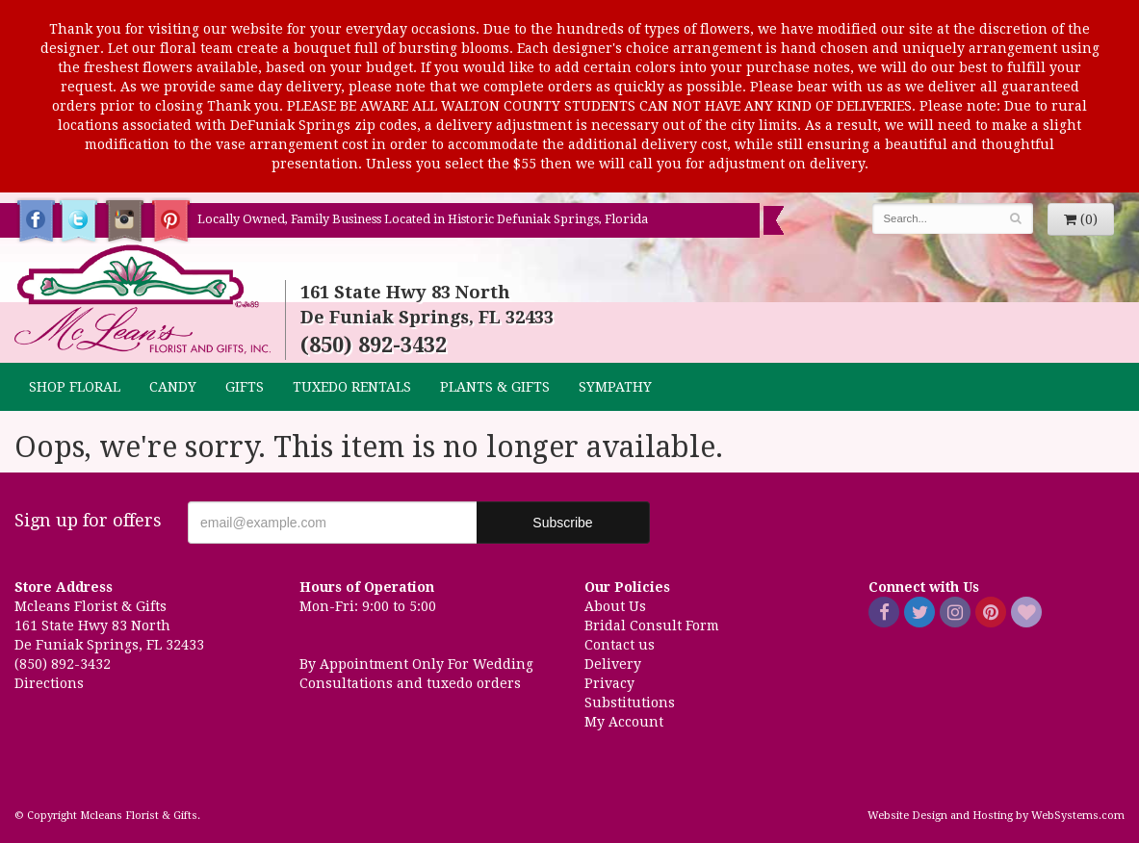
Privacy (609, 683)
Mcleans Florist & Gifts (142, 300)
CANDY (172, 387)
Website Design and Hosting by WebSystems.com (996, 815)
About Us (615, 606)
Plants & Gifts (495, 387)
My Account (623, 721)
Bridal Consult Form (651, 625)
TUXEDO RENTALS (352, 387)
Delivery (612, 664)
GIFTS (244, 387)
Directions (49, 683)
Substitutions (629, 702)
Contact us (619, 644)
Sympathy (615, 387)
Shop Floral (74, 387)
